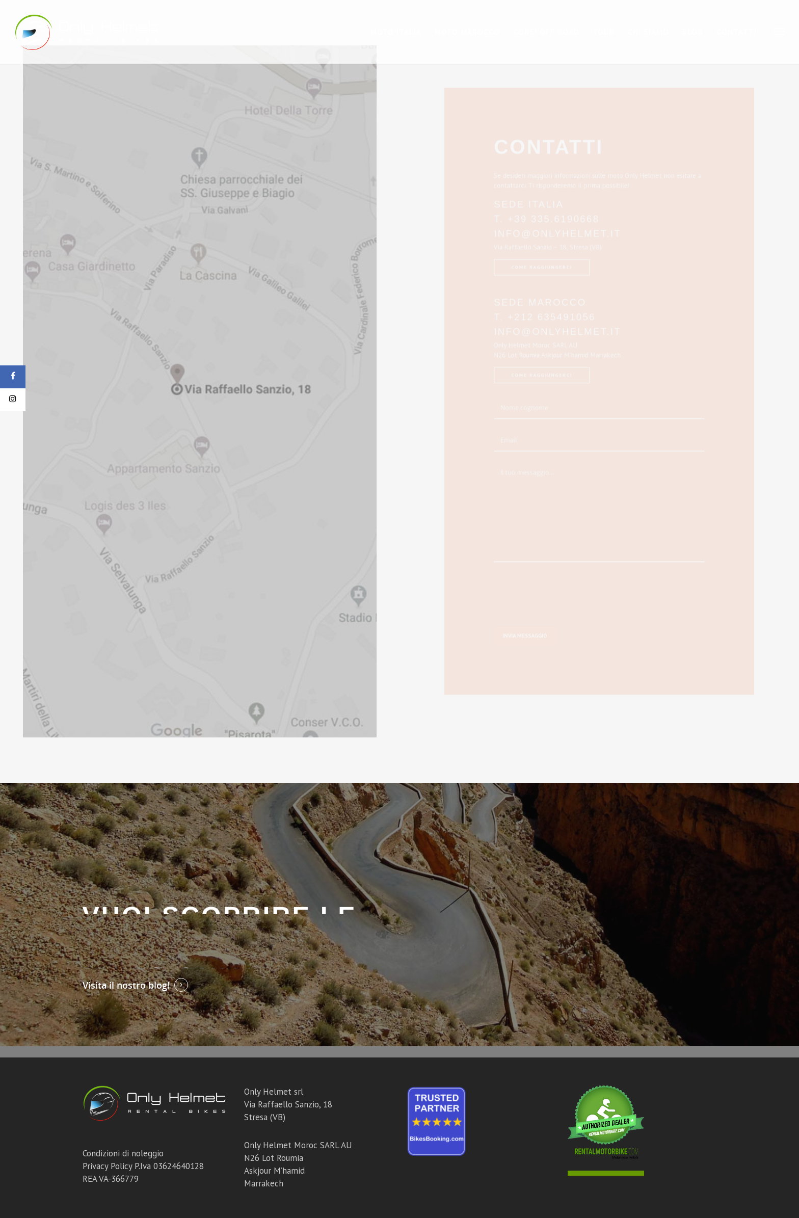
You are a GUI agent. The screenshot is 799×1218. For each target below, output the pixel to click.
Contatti (736, 32)
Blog (692, 32)
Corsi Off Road (546, 32)
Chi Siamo (648, 32)
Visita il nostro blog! (126, 985)
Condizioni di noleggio (123, 1153)
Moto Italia (395, 32)
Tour (604, 32)
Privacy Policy (107, 1166)
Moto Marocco (467, 32)
